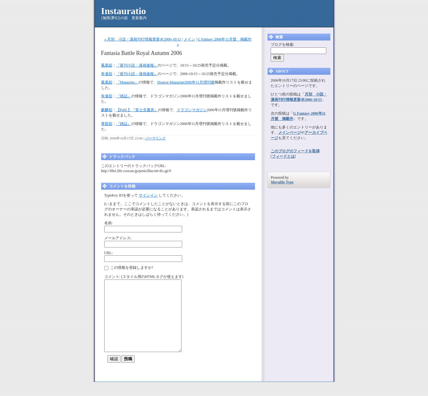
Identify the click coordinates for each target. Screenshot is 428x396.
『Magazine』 (127, 82)
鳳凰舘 (106, 65)
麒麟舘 (106, 110)
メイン (189, 39)
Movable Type (282, 182)
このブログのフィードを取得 (295, 151)
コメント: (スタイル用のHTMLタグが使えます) (143, 276)
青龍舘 (106, 124)
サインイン (148, 195)
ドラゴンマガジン (192, 110)
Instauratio (123, 11)
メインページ (289, 132)
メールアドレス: (118, 238)
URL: (108, 253)
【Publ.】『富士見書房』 (137, 110)
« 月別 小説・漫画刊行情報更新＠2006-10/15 (142, 39)
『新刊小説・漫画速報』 (137, 65)
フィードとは (283, 156)
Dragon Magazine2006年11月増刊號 (185, 82)
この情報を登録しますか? (128, 267)
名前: (108, 223)
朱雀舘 (106, 74)
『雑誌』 (123, 96)
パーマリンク (155, 138)
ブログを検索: (282, 44)
